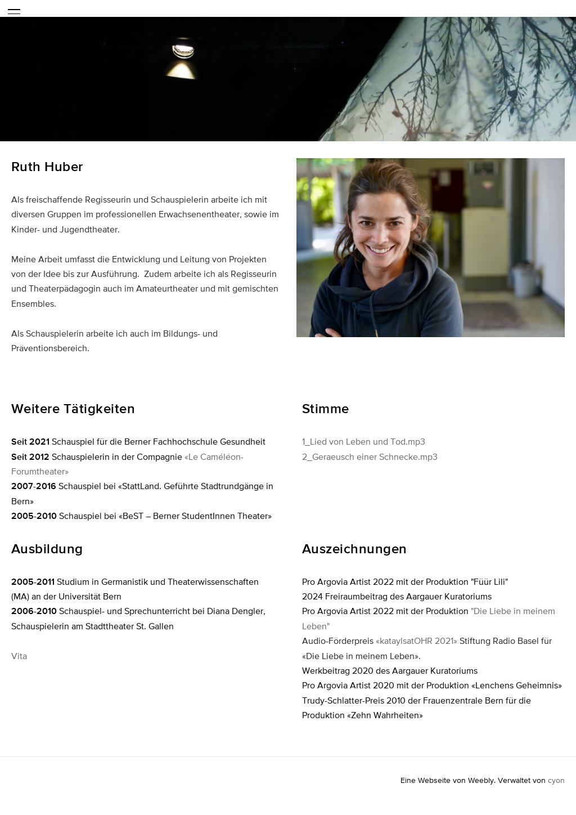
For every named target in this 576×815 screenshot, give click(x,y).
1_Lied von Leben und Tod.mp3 (363, 441)
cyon (556, 780)
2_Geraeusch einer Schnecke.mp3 (370, 456)
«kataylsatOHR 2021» (416, 640)
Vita (19, 656)
